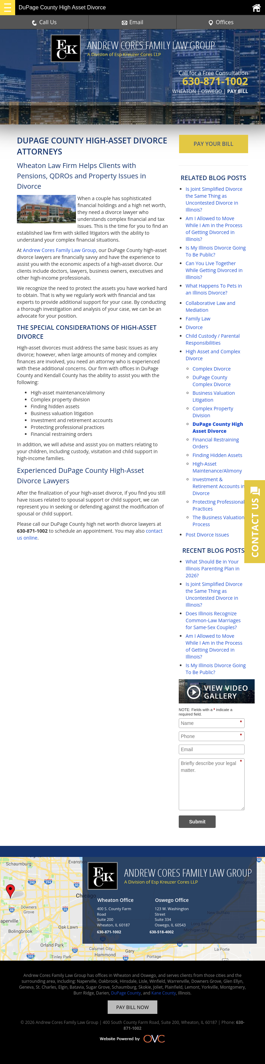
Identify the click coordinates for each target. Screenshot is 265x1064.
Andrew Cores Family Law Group (59, 250)
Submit (197, 821)
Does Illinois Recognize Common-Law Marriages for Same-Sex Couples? (213, 620)
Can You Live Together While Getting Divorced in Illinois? (214, 270)
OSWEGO (211, 91)
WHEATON (184, 91)
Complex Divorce (212, 368)
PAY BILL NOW (132, 1007)
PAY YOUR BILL (213, 144)
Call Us (44, 22)
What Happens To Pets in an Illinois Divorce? (214, 289)
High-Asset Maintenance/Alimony (217, 467)
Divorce (194, 327)
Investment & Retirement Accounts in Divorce (219, 486)
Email (133, 22)
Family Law (198, 318)
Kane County (163, 993)
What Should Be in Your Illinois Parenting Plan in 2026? (212, 568)
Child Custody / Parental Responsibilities (213, 339)
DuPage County (126, 993)
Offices (221, 22)
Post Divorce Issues (207, 534)
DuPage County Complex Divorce (212, 381)
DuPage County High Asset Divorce (218, 427)
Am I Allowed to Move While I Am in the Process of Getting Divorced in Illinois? (214, 228)
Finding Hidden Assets (217, 455)
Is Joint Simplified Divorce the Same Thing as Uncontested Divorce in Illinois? (214, 199)
